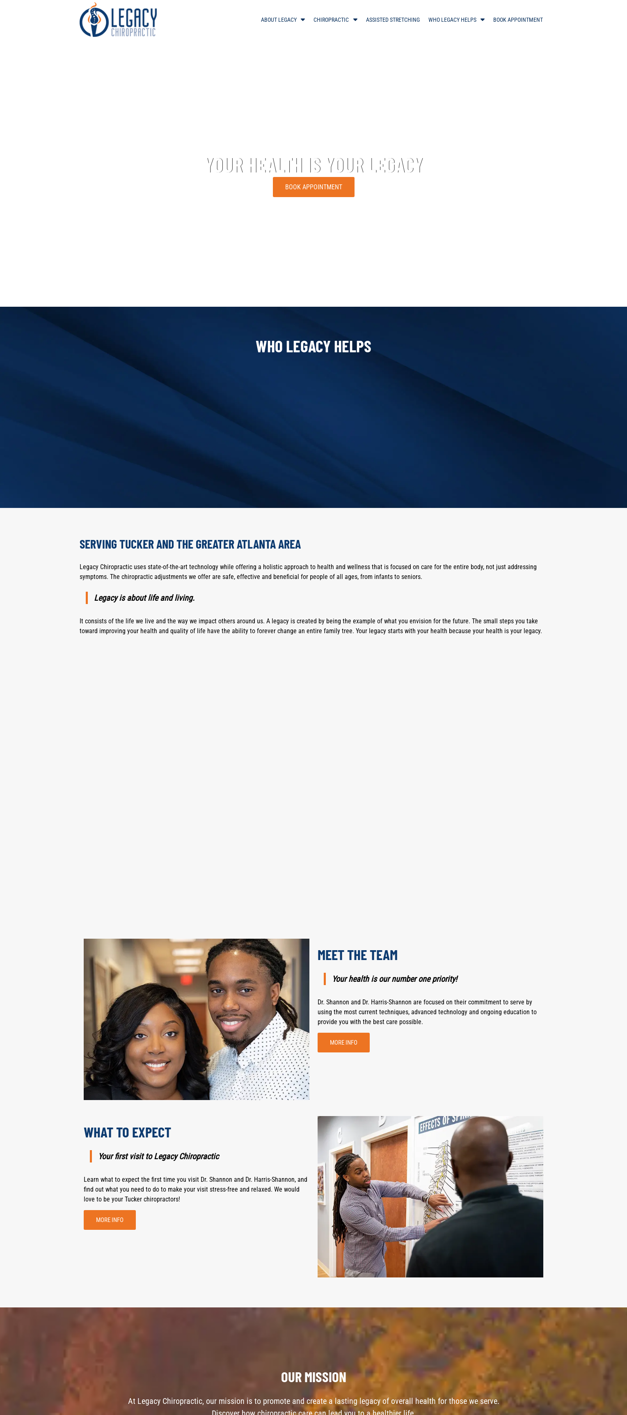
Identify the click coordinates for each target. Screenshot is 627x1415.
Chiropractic (331, 19)
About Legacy (279, 19)
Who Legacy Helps (452, 19)
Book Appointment (518, 19)
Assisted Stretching (393, 19)
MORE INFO (343, 1042)
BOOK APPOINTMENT (313, 187)
